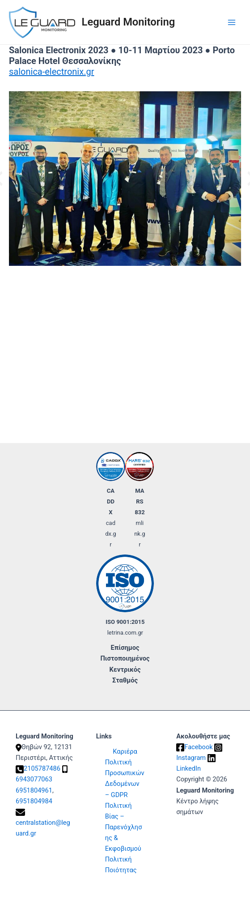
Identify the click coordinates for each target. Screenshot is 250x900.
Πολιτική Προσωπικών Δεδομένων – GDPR (124, 778)
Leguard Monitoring (128, 22)
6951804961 (34, 790)
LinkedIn (188, 768)
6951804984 (34, 801)
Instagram (191, 758)
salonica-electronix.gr (51, 71)
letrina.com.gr (125, 632)
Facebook (198, 747)
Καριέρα (125, 751)
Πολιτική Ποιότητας (121, 864)
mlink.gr (139, 534)
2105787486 (42, 768)
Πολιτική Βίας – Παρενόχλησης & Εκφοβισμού (123, 827)
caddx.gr (110, 534)
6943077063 (34, 779)
